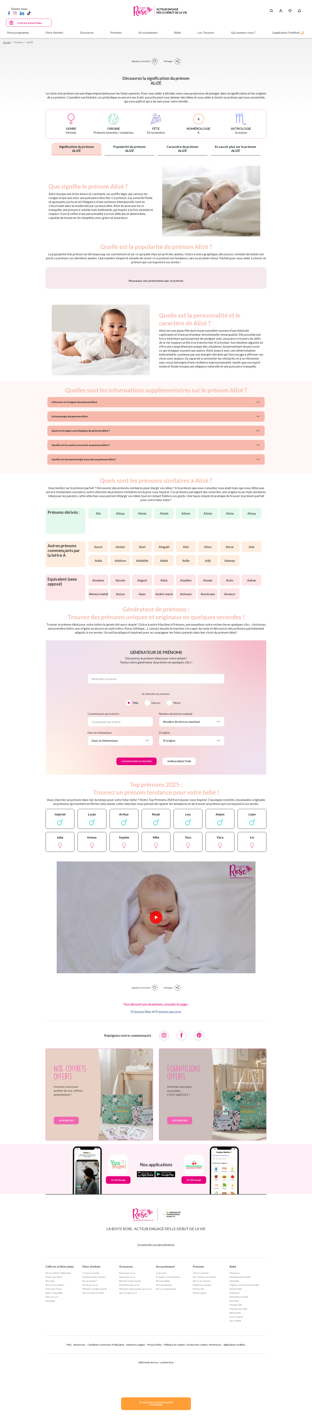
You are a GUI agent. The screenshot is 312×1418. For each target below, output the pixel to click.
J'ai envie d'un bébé (90, 1377)
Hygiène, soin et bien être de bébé (244, 1389)
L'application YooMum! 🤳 (288, 32)
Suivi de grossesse (127, 1377)
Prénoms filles (141, 1116)
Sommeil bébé (236, 1393)
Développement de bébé (240, 1381)
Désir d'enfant (91, 1371)
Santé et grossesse (127, 1381)
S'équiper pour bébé (238, 1413)
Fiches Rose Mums (54, 1393)
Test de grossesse (90, 1389)
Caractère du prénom (182, 148)
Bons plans (50, 1385)
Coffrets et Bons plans (60, 1371)
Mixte (176, 807)
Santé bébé (234, 1385)
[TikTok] (29, 13)
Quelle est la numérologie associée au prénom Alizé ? (78, 564)
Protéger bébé (236, 1409)
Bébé (233, 1371)
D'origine (164, 837)
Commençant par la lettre (103, 818)
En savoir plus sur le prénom (235, 148)
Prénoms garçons (168, 1116)
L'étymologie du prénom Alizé (67, 521)
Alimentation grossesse (129, 1389)
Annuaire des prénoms (202, 1389)
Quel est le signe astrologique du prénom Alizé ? (76, 535)
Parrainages (51, 1405)
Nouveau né (234, 1377)
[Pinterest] (199, 1140)
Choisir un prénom (201, 1377)
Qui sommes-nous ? (243, 32)
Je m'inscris (66, 1224)
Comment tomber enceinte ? (94, 1381)
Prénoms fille (198, 1393)
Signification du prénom (76, 148)
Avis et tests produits (55, 1389)
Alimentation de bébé (239, 1401)
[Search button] (271, 11)
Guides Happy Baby (54, 1397)
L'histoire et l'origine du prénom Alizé (71, 506)
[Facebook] (9, 13)
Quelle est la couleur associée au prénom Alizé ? (76, 549)
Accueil (7, 42)
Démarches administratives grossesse (135, 1393)
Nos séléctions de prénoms (204, 1381)
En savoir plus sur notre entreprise (156, 1349)
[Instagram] (15, 13)
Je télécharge (118, 1284)
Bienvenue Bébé (163, 1385)
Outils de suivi (52, 1401)
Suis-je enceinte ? (89, 1385)
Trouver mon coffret (54, 1381)
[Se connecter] (280, 11)
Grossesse (126, 1371)
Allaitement (235, 1397)
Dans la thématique (100, 837)
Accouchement (165, 1371)
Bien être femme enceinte (130, 1385)
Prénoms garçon (199, 1397)
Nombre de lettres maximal (175, 818)
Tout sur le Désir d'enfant (93, 1397)
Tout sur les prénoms (202, 1385)
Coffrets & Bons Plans (29, 22)
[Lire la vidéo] (156, 1021)
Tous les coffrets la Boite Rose (58, 1377)
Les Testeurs (206, 32)
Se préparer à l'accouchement (168, 1381)
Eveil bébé (234, 1405)
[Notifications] (299, 11)
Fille (135, 807)
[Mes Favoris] (290, 11)
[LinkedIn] (22, 13)
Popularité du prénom (129, 148)
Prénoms (198, 1371)
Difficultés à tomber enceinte (94, 1393)
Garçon (155, 807)
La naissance (161, 1377)
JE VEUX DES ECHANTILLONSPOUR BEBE (156, 1403)
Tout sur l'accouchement (166, 1393)
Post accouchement (164, 1389)
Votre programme (18, 32)
